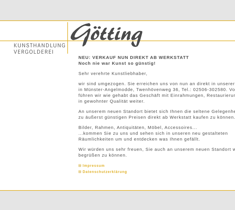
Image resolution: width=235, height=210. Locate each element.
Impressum (94, 166)
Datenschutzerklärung (105, 172)
